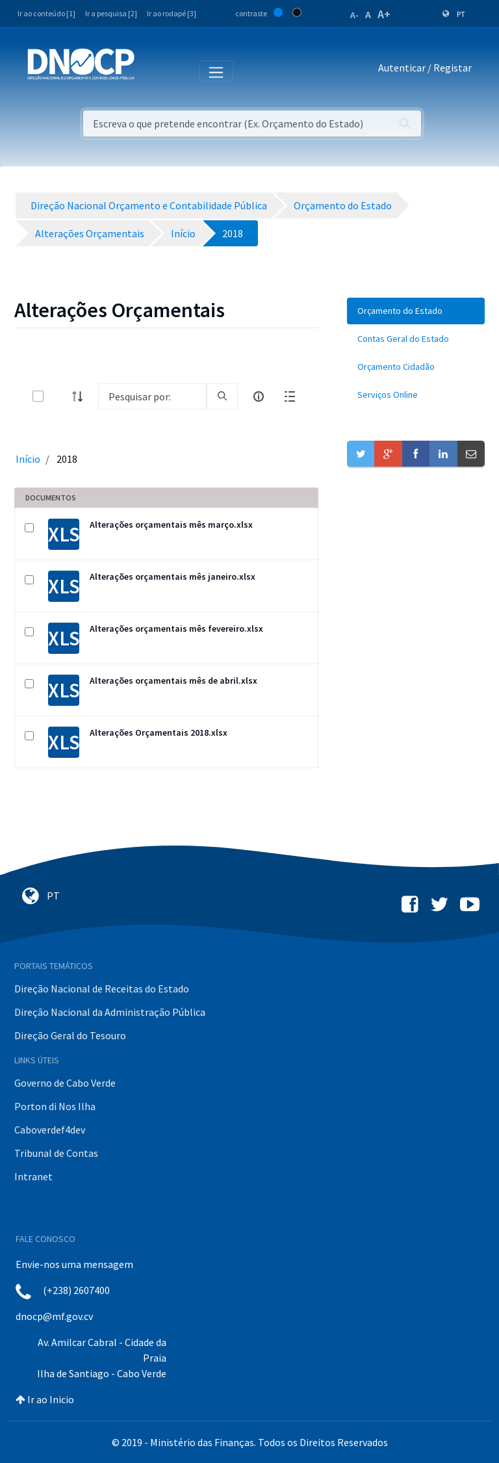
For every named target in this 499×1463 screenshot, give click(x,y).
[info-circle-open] (258, 396)
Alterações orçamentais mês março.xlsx (171, 524)
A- (354, 15)
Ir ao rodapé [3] (171, 13)
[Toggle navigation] (151, 70)
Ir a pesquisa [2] (111, 13)
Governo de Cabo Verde (65, 1082)
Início (28, 458)
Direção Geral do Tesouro (70, 1035)
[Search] (152, 396)
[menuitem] (416, 311)
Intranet (33, 1176)
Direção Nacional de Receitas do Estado (101, 988)
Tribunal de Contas (56, 1152)
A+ (383, 13)
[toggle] (59, 396)
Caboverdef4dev (49, 1129)
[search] (222, 396)
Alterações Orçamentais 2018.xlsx (158, 732)
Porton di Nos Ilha (55, 1106)
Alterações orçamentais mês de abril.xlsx (173, 680)
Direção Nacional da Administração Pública (109, 1011)
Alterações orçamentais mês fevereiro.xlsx (176, 628)
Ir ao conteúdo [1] (46, 13)
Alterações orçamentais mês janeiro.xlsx (172, 576)
